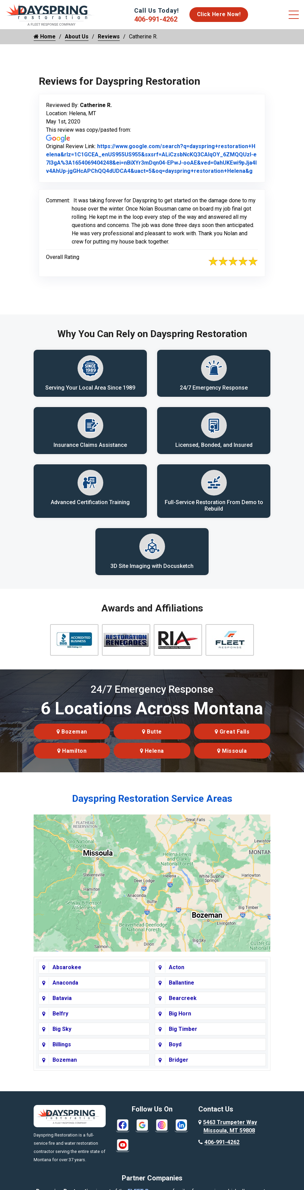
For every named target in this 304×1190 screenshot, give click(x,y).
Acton (176, 972)
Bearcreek (183, 1003)
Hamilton (71, 756)
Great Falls (232, 737)
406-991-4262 (155, 19)
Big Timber (183, 1034)
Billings (61, 1050)
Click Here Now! (219, 14)
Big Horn (180, 1019)
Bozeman (72, 737)
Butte (152, 737)
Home (45, 36)
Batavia (62, 1003)
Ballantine (181, 988)
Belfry (60, 1019)
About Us (77, 36)
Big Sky (61, 1034)
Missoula (232, 756)
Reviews (109, 36)
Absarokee (66, 972)
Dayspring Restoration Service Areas (152, 804)
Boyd (175, 1050)
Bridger (178, 1065)
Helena (152, 756)
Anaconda (65, 988)
